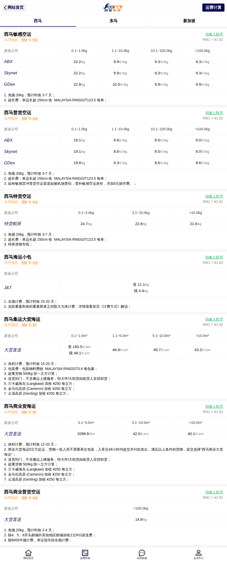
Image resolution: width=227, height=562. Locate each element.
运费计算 (213, 7)
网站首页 (16, 7)
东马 (113, 21)
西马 (38, 21)
